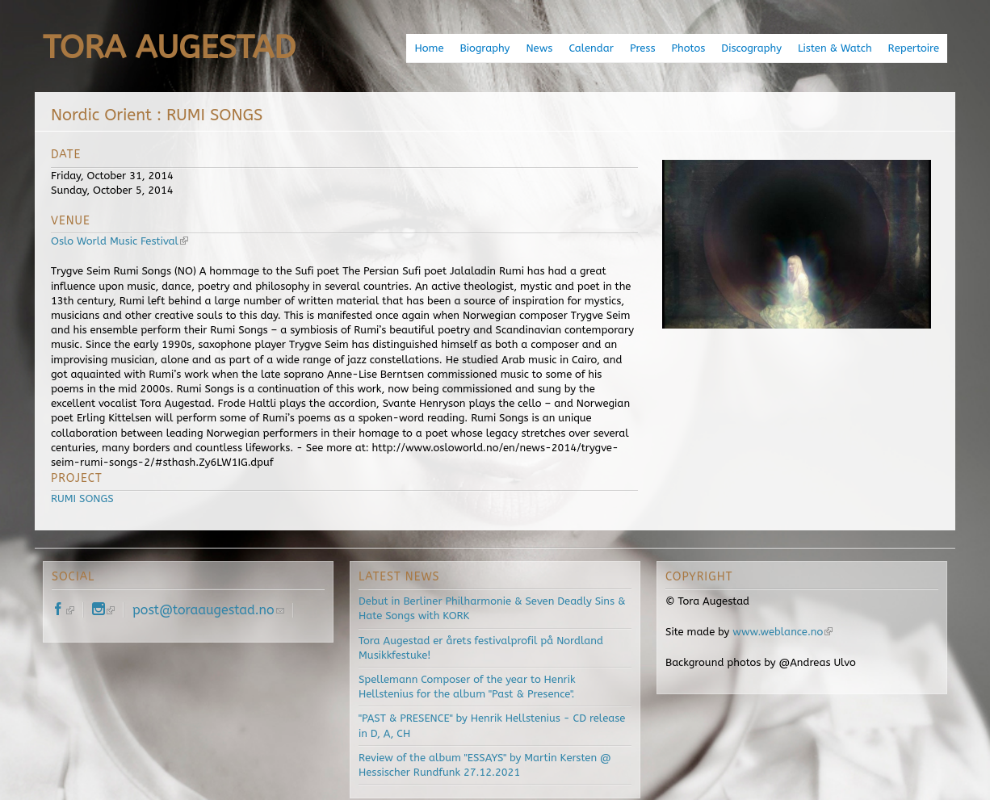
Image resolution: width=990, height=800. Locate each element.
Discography (751, 48)
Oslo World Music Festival (119, 241)
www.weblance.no (782, 632)
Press (643, 48)
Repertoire (913, 48)
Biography (485, 48)
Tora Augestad (169, 47)
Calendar (590, 48)
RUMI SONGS (82, 498)
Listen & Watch (835, 48)
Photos (688, 48)
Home (428, 48)
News (539, 48)
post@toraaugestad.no (208, 610)
